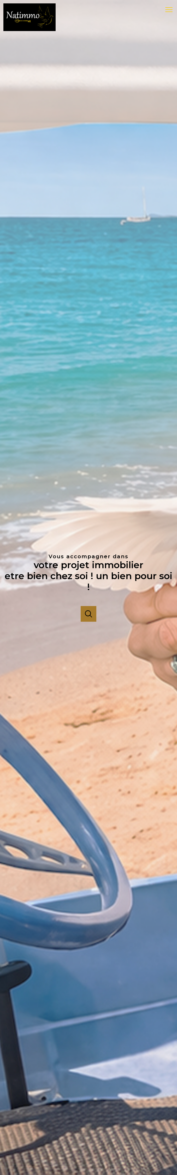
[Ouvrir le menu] (170, 9)
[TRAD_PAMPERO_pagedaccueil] (29, 30)
